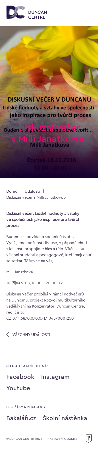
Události (32, 191)
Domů (11, 191)
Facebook (20, 377)
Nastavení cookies (62, 439)
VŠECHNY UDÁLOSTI (28, 334)
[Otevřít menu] (87, 13)
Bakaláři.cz (21, 418)
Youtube (18, 388)
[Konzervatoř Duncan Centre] (26, 12)
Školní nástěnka (65, 418)
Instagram (55, 377)
